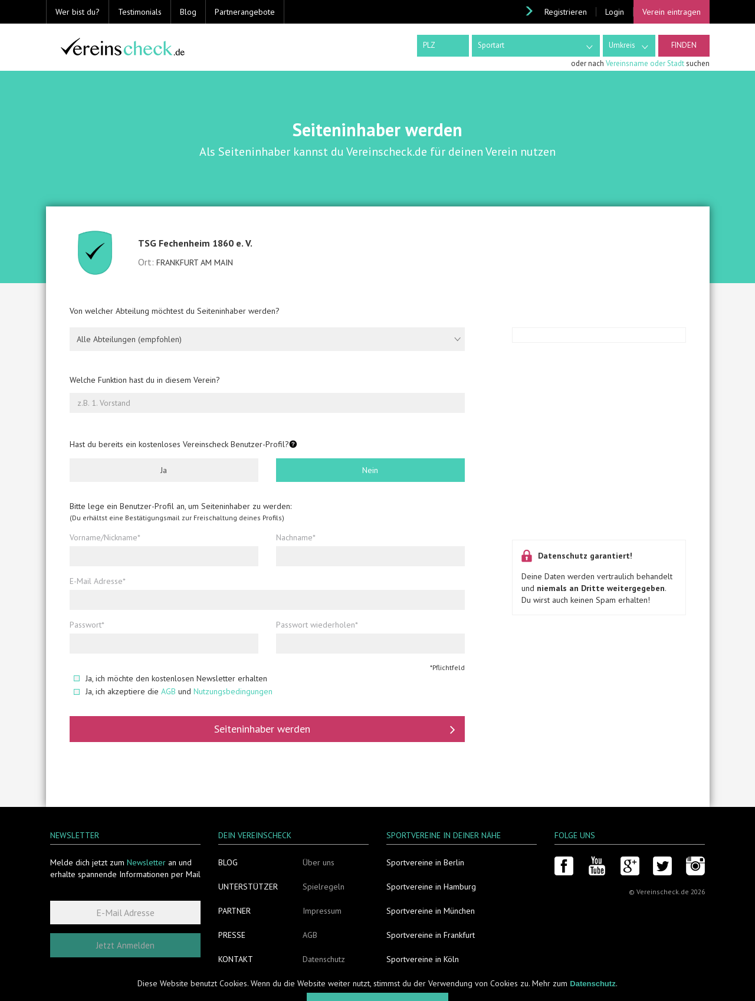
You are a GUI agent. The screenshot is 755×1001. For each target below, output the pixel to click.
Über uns (318, 862)
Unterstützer (248, 886)
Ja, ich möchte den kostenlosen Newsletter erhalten (170, 678)
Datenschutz (324, 959)
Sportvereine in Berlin (425, 862)
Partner (234, 910)
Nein (370, 470)
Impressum (322, 910)
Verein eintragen (671, 11)
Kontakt (235, 959)
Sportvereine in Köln (422, 959)
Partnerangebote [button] (245, 11)
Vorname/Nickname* (105, 537)
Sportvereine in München (430, 910)
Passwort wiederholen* (317, 624)
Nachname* (296, 537)
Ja (163, 470)
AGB (168, 691)
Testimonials (140, 11)
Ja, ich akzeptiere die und (173, 691)
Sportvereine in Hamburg (431, 886)
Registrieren (565, 11)
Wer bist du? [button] (77, 11)
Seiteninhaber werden (334, 729)
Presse (231, 935)
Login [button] (614, 11)
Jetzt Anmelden (125, 945)
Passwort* (87, 624)
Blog (188, 11)
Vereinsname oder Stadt (645, 63)
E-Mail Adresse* (98, 581)
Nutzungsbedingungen (233, 691)
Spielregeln (323, 886)
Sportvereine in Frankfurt (430, 935)
